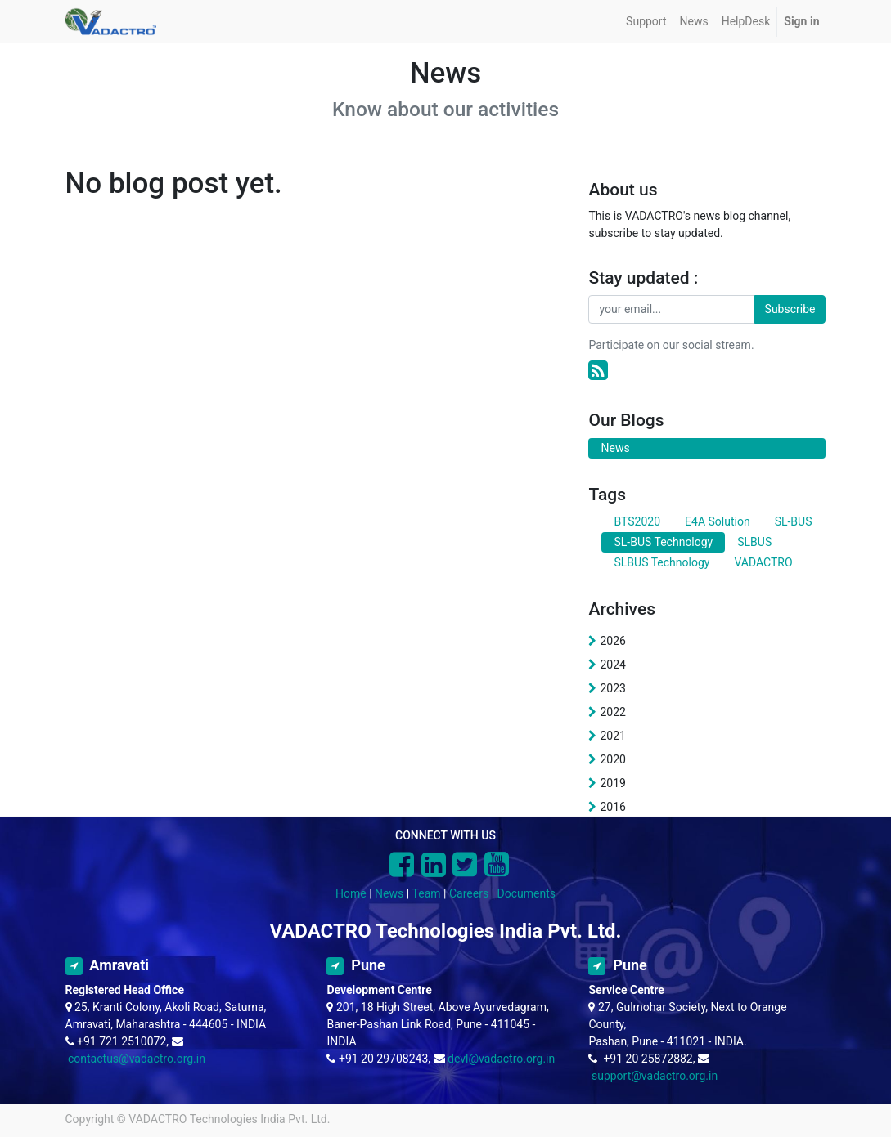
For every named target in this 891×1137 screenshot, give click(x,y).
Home (351, 893)
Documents (526, 893)
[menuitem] (646, 22)
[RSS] (598, 370)
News (389, 893)
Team (426, 893)
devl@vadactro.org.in (501, 1058)
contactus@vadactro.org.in (136, 1058)
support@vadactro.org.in (655, 1075)
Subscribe (790, 309)
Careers (468, 893)
